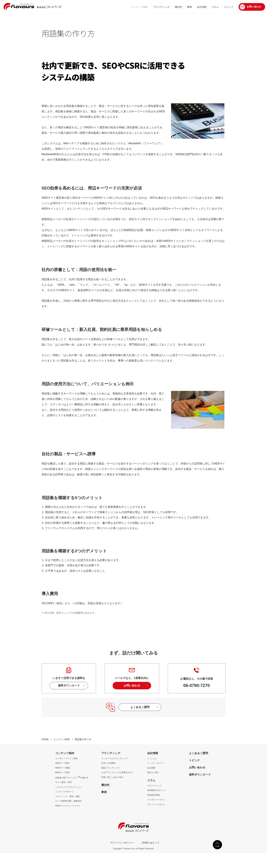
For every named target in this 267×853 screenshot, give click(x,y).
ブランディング (110, 753)
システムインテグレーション (68, 787)
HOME (45, 739)
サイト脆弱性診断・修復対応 (68, 801)
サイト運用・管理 (63, 782)
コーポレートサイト (156, 799)
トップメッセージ (155, 763)
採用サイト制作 (62, 763)
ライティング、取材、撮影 (67, 796)
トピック (194, 760)
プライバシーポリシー (122, 842)
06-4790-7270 (196, 685)
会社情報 (152, 753)
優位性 (105, 784)
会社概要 (151, 768)
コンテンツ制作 (61, 739)
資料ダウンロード (69, 685)
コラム (151, 780)
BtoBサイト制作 (62, 772)
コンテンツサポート (64, 791)
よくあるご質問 (139, 707)
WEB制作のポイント (156, 790)
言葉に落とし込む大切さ (112, 777)
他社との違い (153, 772)
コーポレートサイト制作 (66, 758)
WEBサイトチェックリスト (67, 806)
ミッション (152, 758)
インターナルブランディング (114, 758)
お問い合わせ (132, 685)
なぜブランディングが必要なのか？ (117, 772)
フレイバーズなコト (156, 804)
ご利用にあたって (150, 842)
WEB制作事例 (153, 795)
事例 (104, 792)
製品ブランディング (110, 768)
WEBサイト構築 (62, 768)
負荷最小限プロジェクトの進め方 (71, 778)
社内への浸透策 (108, 763)
